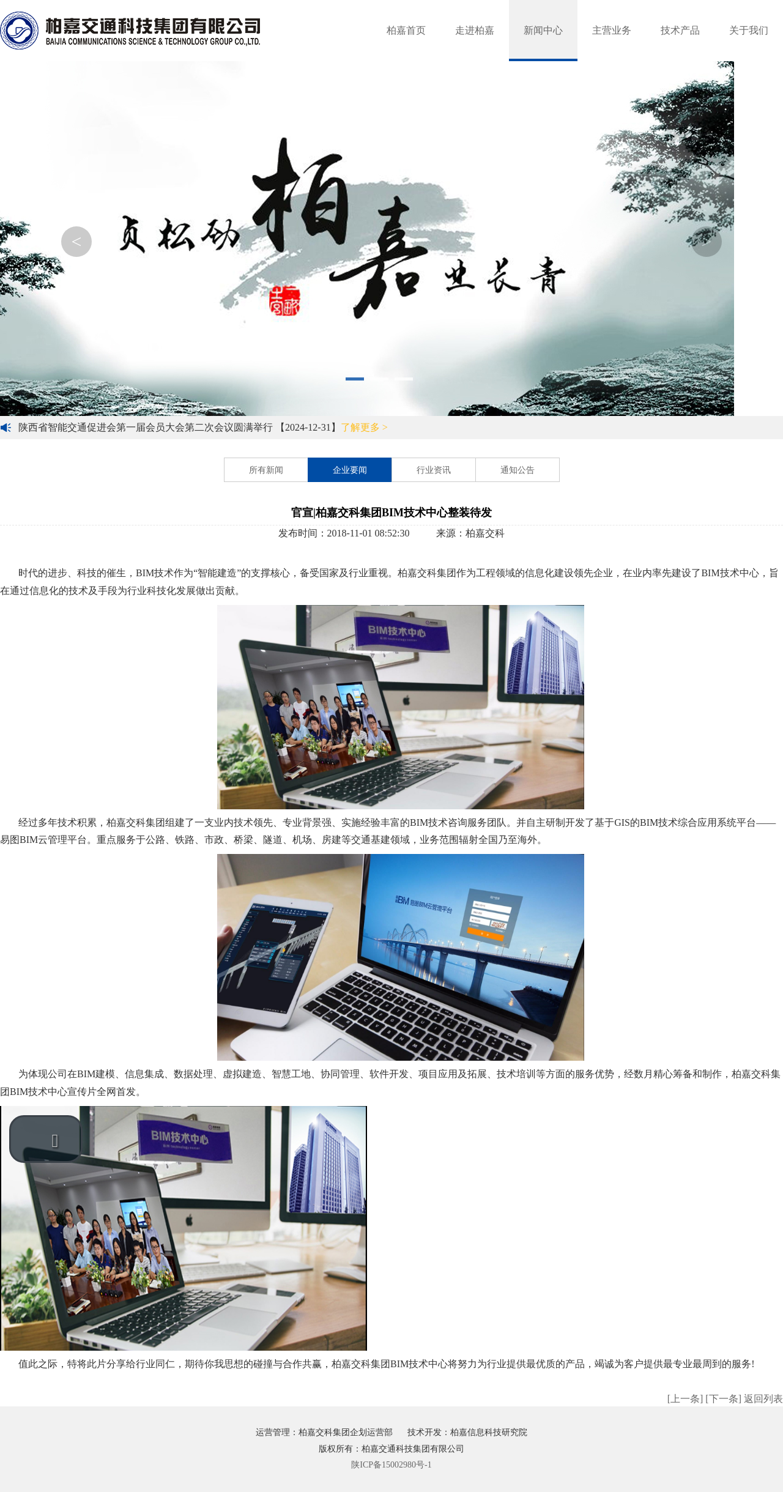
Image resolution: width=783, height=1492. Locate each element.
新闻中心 (543, 30)
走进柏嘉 (474, 30)
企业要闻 (350, 470)
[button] (46, 1139)
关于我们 (748, 30)
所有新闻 (266, 470)
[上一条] (685, 1399)
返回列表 (763, 1399)
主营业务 (611, 30)
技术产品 (680, 30)
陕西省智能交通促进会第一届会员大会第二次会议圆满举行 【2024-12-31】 (203, 427)
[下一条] (723, 1399)
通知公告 (517, 470)
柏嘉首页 (406, 30)
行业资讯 (434, 470)
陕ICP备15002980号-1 (391, 1464)
